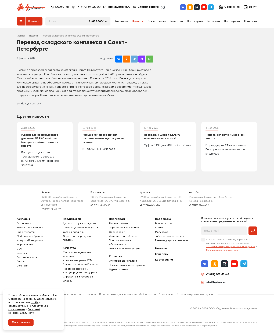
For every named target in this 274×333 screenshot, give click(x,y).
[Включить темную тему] (163, 7)
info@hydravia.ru (214, 282)
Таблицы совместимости (169, 236)
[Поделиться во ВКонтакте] (118, 59)
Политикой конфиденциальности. (222, 250)
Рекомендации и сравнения (171, 240)
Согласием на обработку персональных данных (230, 247)
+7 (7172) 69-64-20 (88, 7)
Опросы (68, 281)
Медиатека (161, 232)
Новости (137, 21)
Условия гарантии (73, 232)
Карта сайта (164, 259)
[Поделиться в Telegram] (134, 59)
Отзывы (21, 261)
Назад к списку (29, 103)
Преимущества (26, 232)
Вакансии (22, 266)
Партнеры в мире (27, 257)
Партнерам (195, 21)
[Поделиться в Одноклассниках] (126, 59)
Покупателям (157, 21)
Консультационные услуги (124, 248)
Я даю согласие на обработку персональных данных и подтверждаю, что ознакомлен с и (231, 245)
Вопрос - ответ (164, 223)
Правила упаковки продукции (80, 227)
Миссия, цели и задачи (30, 227)
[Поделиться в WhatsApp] (149, 59)
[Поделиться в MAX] (141, 59)
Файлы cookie (147, 294)
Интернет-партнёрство (123, 236)
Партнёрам (117, 219)
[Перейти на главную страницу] (31, 7)
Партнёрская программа (124, 227)
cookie (34, 302)
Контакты (250, 21)
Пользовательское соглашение (77, 294)
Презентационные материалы (127, 265)
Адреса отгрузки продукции (79, 223)
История (22, 253)
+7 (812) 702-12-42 (217, 274)
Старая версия (146, 7)
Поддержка (232, 21)
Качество (176, 21)
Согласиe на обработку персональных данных (187, 294)
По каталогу (95, 21)
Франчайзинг (117, 232)
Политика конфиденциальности (118, 294)
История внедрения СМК (77, 260)
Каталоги (213, 21)
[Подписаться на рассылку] (252, 230)
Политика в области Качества (81, 264)
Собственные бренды (30, 236)
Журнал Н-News (118, 269)
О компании (24, 223)
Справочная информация (78, 277)
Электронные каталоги (123, 261)
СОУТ (20, 249)
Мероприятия (25, 244)
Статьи (159, 227)
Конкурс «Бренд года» (30, 240)
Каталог (34, 21)
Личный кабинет (118, 223)
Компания (121, 21)
